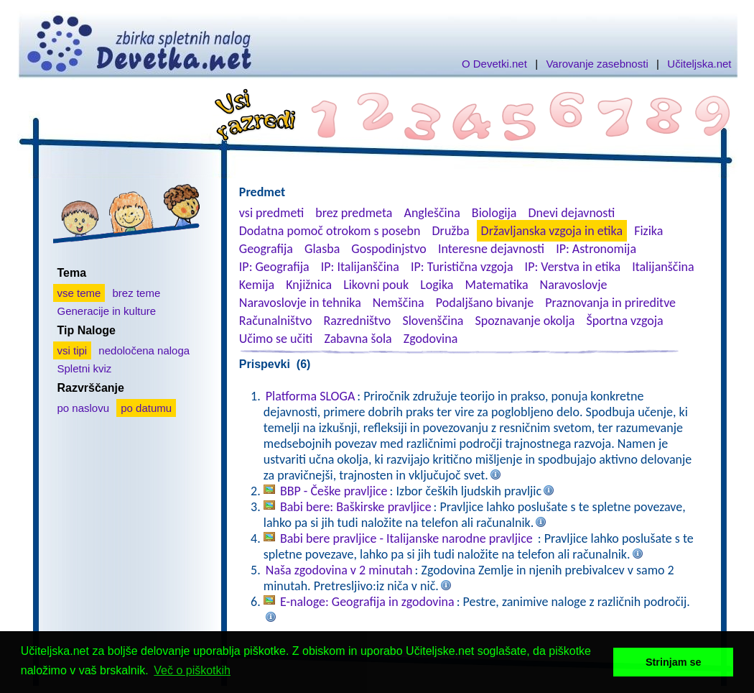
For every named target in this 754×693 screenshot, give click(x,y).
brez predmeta (353, 213)
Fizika (648, 231)
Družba (451, 231)
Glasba (322, 249)
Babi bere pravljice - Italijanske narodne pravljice (408, 538)
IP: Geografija (274, 267)
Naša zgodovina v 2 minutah (339, 570)
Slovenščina (432, 321)
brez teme (137, 293)
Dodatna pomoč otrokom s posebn (330, 231)
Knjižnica (309, 285)
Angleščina (432, 213)
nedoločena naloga (144, 350)
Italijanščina (663, 267)
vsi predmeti (271, 213)
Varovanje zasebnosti (597, 64)
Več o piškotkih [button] (192, 670)
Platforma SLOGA (310, 396)
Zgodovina (430, 338)
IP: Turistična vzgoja (462, 267)
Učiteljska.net (699, 64)
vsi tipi (72, 350)
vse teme (79, 293)
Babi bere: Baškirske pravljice (356, 507)
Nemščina (398, 303)
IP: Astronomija (596, 249)
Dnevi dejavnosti (572, 213)
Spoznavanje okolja (525, 321)
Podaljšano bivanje (485, 303)
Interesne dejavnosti (491, 249)
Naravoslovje (574, 285)
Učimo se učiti (276, 338)
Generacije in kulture (107, 311)
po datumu (146, 408)
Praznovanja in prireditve (610, 303)
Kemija (256, 285)
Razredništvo (357, 321)
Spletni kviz (84, 368)
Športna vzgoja (624, 321)
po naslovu (83, 408)
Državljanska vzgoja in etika (552, 231)
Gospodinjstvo (389, 249)
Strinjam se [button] (674, 662)
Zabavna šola (357, 338)
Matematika (497, 285)
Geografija (266, 249)
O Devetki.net (494, 64)
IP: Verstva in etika (572, 267)
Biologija (494, 213)
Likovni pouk (376, 285)
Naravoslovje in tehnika (300, 303)
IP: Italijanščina (360, 267)
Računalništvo (275, 321)
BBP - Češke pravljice (334, 491)
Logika (436, 285)
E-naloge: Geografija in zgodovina (367, 602)
